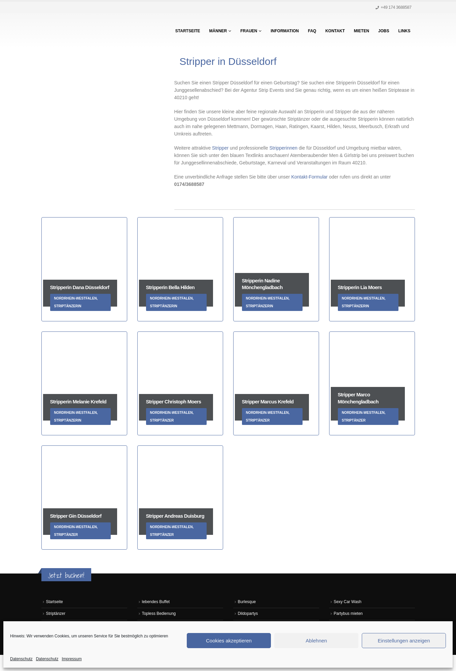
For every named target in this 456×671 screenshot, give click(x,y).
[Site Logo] (83, 30)
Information (285, 31)
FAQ (312, 31)
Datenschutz (21, 659)
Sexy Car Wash (348, 602)
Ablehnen (316, 640)
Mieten (361, 31)
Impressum (71, 659)
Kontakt (335, 31)
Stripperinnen (284, 148)
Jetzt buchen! (66, 575)
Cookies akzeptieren (229, 640)
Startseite (187, 31)
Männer (218, 31)
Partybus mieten (349, 614)
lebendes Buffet (156, 602)
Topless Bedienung (160, 614)
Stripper (220, 148)
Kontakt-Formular (310, 177)
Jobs (383, 31)
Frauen (248, 31)
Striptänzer (56, 614)
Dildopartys (248, 614)
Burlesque (247, 602)
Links (404, 31)
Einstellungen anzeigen (404, 640)
